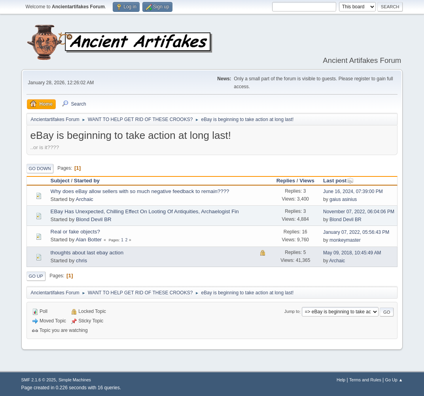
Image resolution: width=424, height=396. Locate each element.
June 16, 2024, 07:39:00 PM (353, 191)
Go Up (36, 276)
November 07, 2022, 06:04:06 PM (358, 211)
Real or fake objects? (75, 232)
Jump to (291, 311)
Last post (338, 181)
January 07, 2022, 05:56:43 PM (356, 232)
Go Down (40, 168)
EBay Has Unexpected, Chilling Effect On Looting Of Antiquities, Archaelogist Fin (145, 211)
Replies (285, 181)
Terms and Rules (365, 379)
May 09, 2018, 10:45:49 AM (352, 253)
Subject (60, 181)
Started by (87, 181)
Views (306, 181)
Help (341, 379)
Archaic (84, 199)
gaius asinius (343, 199)
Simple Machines (75, 379)
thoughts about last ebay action (87, 253)
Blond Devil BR (94, 219)
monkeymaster (345, 240)
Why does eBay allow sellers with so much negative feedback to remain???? (140, 191)
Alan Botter (89, 240)
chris (81, 260)
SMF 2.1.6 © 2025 (38, 379)
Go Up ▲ (394, 379)
